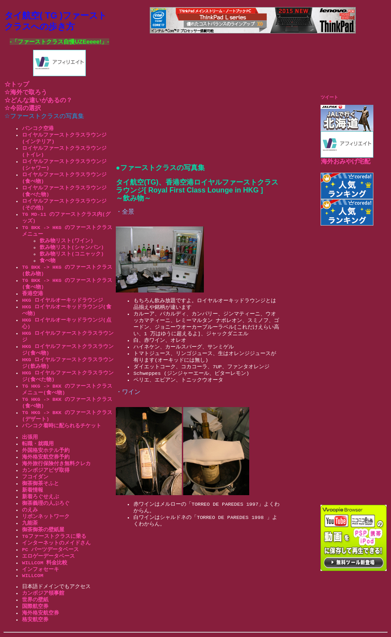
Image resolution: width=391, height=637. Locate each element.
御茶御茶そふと (40, 483)
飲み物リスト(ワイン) (66, 241)
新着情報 (32, 490)
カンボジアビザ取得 (46, 470)
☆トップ (16, 84)
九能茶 (30, 523)
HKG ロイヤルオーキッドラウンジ (62, 300)
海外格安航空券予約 (46, 457)
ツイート (329, 97)
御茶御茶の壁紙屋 (43, 530)
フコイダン (35, 477)
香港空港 (32, 293)
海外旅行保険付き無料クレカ (56, 464)
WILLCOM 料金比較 (44, 563)
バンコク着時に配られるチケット (61, 426)
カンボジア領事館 (43, 593)
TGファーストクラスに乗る (54, 536)
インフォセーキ (40, 569)
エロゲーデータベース (48, 556)
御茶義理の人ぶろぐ (46, 503)
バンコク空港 (38, 128)
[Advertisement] (356, 365)
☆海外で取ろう (25, 92)
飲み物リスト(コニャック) (72, 254)
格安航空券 (35, 619)
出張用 (30, 437)
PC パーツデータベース (50, 549)
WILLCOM (32, 575)
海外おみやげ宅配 (345, 161)
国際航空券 (35, 606)
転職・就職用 (38, 444)
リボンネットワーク (46, 516)
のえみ (30, 510)
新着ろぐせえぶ (40, 497)
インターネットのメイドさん (56, 543)
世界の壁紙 (35, 600)
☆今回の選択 (22, 108)
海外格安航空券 (40, 613)
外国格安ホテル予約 (46, 450)
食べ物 (47, 260)
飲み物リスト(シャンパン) (72, 247)
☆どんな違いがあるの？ (38, 100)
